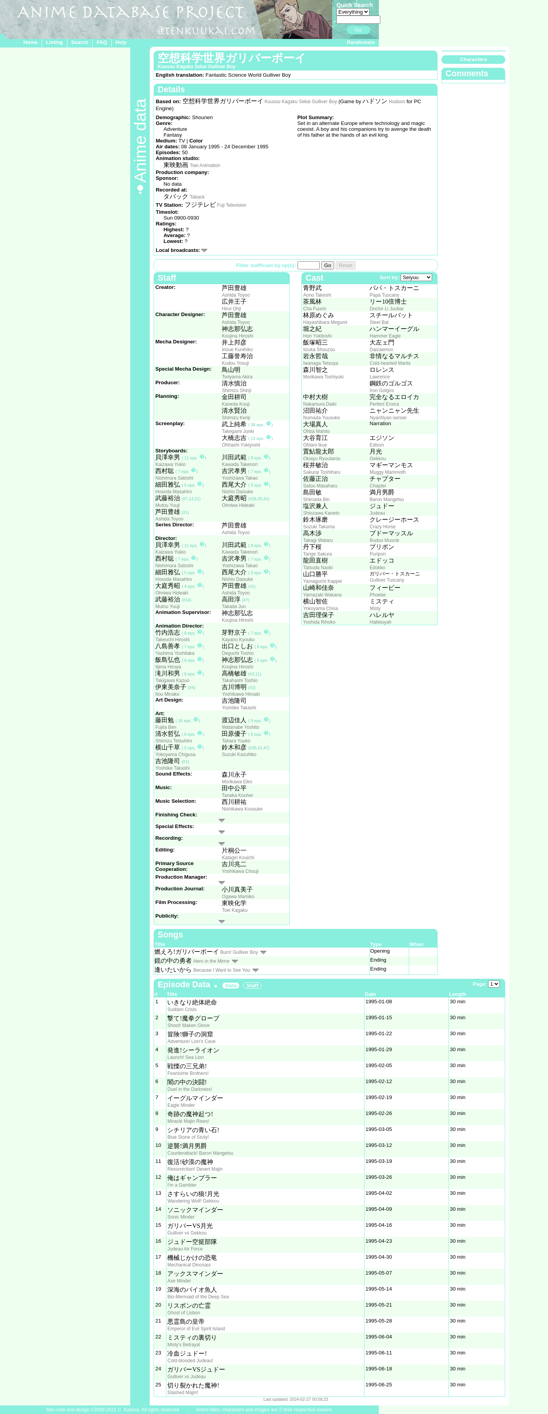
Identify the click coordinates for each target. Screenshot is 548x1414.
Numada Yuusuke (321, 417)
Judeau (377, 513)
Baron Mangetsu (386, 499)
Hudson (397, 101)
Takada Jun (233, 606)
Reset (345, 265)
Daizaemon (381, 349)
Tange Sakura (317, 554)
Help (121, 42)
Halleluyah (380, 622)
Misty (374, 608)
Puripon (377, 554)
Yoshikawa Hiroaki (241, 694)
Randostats (361, 42)
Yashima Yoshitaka (174, 653)
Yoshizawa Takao (239, 478)
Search (79, 42)
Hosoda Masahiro (173, 491)
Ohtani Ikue (315, 445)
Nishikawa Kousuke (242, 809)
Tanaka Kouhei (237, 795)
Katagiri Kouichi (238, 857)
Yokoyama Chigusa (175, 754)
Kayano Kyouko (238, 639)
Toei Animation (205, 165)
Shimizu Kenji (236, 417)
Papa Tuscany (384, 295)
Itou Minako (167, 694)
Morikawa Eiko (237, 781)
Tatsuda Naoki (318, 567)
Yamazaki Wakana (322, 595)
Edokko (377, 567)
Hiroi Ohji (231, 308)
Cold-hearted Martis (389, 363)
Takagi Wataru (318, 540)
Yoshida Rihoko (319, 622)
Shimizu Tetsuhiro (173, 741)
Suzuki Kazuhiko (239, 754)
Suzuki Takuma (318, 526)
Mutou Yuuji (167, 505)
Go (358, 30)
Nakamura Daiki (319, 404)
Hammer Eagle (385, 336)
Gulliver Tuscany (386, 580)
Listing (54, 42)
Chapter (377, 486)
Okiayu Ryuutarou (321, 458)
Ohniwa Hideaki (238, 505)
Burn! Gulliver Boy (239, 952)
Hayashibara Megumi (325, 322)
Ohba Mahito (316, 431)
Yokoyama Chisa (320, 608)
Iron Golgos (381, 390)
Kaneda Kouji (235, 404)
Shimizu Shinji (236, 390)
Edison (376, 445)
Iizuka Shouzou (319, 349)
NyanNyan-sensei (387, 417)
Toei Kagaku (234, 910)
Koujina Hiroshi (237, 336)
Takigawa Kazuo (172, 680)
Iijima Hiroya (168, 667)
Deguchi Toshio (238, 653)
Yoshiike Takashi (239, 708)
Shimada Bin (316, 499)
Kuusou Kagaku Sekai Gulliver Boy (300, 101)
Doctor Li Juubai (386, 308)
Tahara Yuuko (236, 741)
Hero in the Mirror (211, 961)
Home (30, 42)
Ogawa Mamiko (238, 896)
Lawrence (379, 377)
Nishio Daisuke (237, 491)
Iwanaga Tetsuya (320, 363)
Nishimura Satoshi (174, 478)
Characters (473, 59)
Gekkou (377, 458)
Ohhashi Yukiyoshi (241, 445)
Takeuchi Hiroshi (172, 639)
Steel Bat (379, 322)
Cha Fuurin (314, 308)
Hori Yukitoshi (317, 336)
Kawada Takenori (239, 464)
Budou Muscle (384, 540)
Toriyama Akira (237, 377)
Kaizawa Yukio (170, 464)
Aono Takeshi (317, 295)
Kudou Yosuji (235, 363)
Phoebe (377, 595)
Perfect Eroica (384, 404)
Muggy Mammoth (387, 472)
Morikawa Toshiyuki (323, 377)
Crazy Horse (382, 526)
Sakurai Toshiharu (321, 472)
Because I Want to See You (221, 970)
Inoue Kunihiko (237, 349)
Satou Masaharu (320, 486)
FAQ (101, 42)
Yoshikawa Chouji (240, 871)
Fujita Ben (165, 727)
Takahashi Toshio (239, 680)
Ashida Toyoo (236, 295)
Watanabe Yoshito (240, 727)
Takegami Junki (238, 431)
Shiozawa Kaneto (321, 513)
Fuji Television (231, 205)
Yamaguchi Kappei (322, 581)
